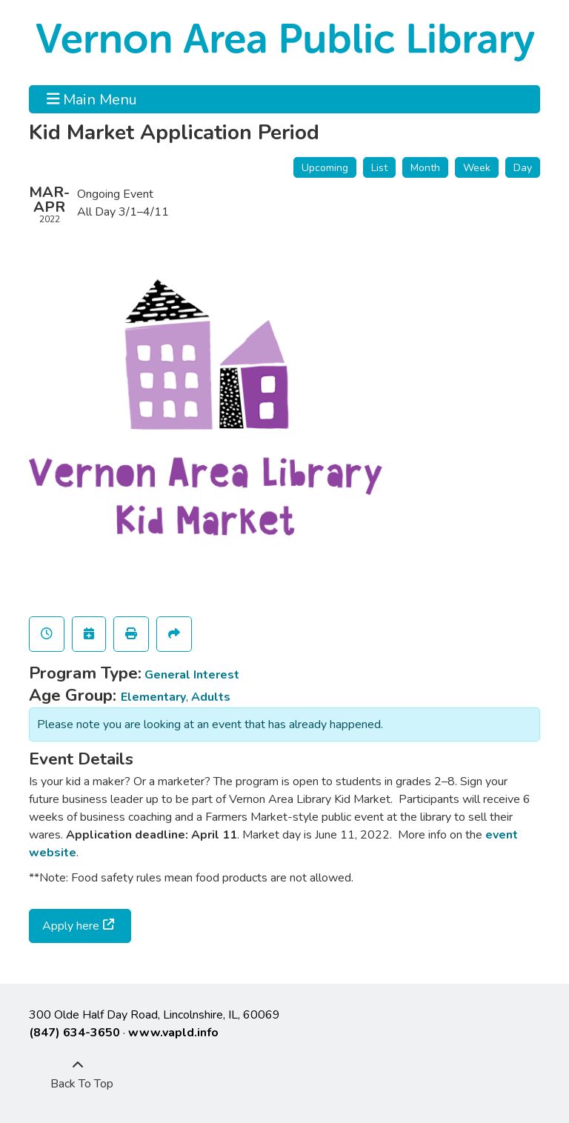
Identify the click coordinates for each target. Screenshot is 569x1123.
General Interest (191, 675)
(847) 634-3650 (74, 1032)
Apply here (70, 926)
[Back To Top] (78, 1075)
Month (425, 168)
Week (476, 168)
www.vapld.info (173, 1032)
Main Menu (92, 99)
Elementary (153, 697)
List (379, 168)
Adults (210, 697)
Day (522, 168)
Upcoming (325, 168)
